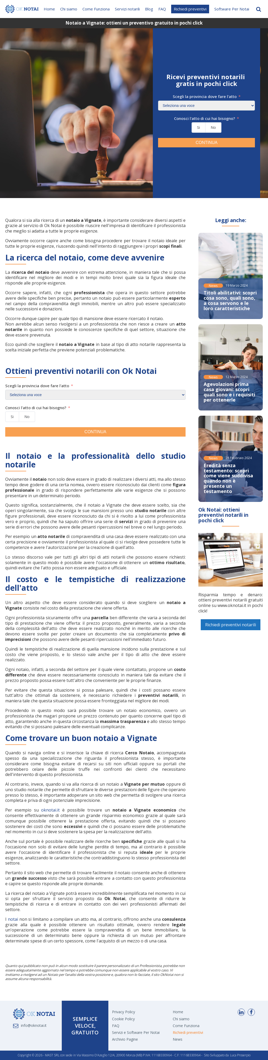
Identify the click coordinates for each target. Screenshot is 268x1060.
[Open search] (258, 9)
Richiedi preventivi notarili (230, 625)
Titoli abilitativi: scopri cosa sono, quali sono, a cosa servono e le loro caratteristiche (230, 300)
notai (13, 919)
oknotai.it (50, 810)
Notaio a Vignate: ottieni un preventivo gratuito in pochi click (134, 23)
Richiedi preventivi (190, 9)
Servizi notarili (127, 9)
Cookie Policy (123, 1018)
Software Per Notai (231, 9)
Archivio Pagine (125, 1039)
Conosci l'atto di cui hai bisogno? (204, 118)
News (213, 285)
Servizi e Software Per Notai (136, 1032)
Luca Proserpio (240, 1055)
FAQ (162, 9)
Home (49, 9)
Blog (149, 9)
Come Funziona (96, 9)
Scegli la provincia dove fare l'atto (205, 96)
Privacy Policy (123, 1011)
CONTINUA (206, 142)
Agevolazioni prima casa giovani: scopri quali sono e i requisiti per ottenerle (229, 392)
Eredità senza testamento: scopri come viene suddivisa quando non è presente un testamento (228, 478)
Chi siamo (68, 9)
